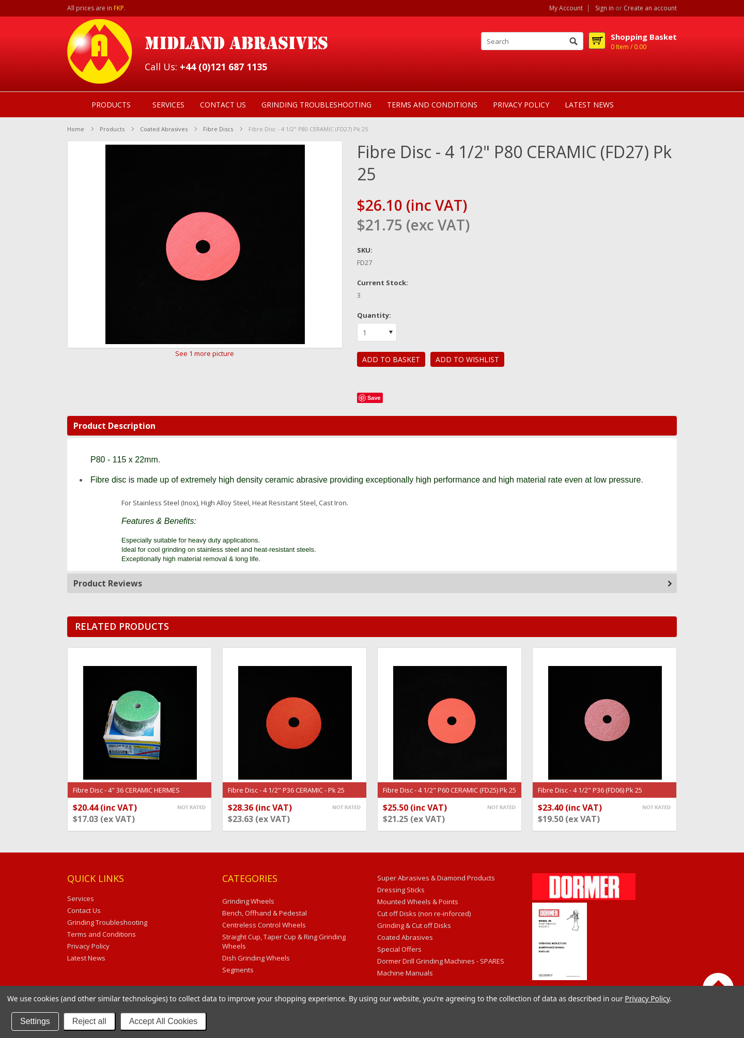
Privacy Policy (647, 998)
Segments (238, 969)
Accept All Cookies (163, 1021)
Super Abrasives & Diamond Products (436, 877)
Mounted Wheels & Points (417, 901)
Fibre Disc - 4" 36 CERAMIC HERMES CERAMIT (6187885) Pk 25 (126, 795)
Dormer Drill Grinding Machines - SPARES (440, 961)
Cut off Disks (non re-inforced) (424, 913)
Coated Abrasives (164, 129)
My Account (566, 8)
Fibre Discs (218, 129)
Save (374, 398)
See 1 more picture (204, 353)
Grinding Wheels (248, 901)
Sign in (604, 8)
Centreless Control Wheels (264, 924)
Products (111, 105)
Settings (35, 1021)
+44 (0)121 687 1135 (223, 66)
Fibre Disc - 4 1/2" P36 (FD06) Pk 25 (590, 790)
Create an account (650, 8)
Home (75, 129)
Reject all (89, 1021)
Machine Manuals (405, 973)
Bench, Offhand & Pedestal (264, 913)
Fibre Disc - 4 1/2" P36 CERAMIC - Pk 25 (286, 790)
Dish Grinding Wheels (256, 958)
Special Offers (399, 949)
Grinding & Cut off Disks (414, 925)
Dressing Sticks (401, 889)
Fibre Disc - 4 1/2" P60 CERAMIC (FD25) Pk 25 (449, 790)
